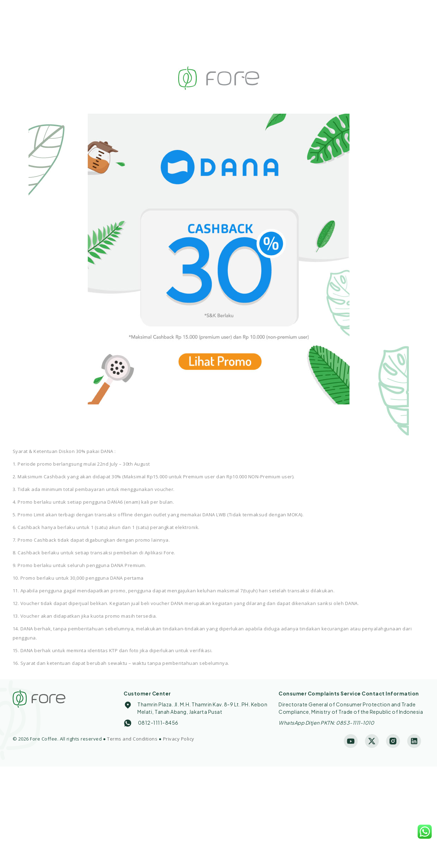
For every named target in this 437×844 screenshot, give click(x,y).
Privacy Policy (178, 739)
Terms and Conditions (132, 739)
